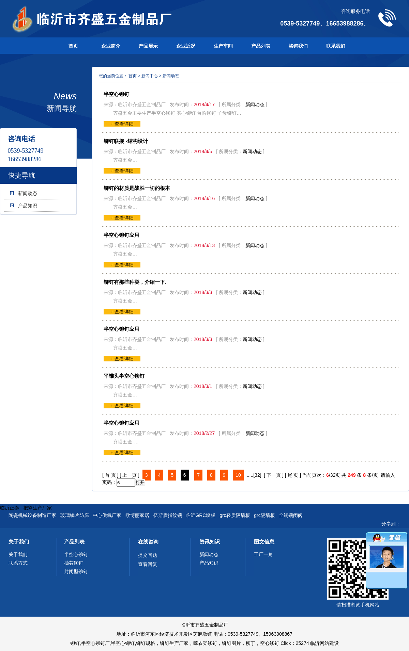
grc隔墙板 (264, 515)
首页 (73, 46)
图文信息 (264, 541)
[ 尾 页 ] (293, 475)
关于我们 (19, 541)
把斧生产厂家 (37, 507)
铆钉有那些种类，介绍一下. (135, 282)
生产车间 (223, 46)
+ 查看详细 (122, 124)
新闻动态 (27, 193)
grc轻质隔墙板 (234, 515)
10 (238, 475)
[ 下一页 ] (274, 475)
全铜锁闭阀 (291, 515)
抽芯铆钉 (73, 563)
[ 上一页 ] (129, 475)
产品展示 (148, 46)
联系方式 (18, 563)
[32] (257, 475)
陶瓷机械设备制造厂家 (32, 515)
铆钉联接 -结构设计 (126, 141)
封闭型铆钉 (76, 571)
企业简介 (110, 46)
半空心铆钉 (116, 94)
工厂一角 (263, 554)
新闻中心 (149, 76)
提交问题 (147, 555)
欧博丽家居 (137, 515)
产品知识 (27, 205)
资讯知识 (209, 541)
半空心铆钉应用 (121, 235)
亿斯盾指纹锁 (167, 515)
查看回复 (147, 564)
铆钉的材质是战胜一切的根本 (137, 188)
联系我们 (335, 46)
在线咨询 (148, 541)
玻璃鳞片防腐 (74, 515)
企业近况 (185, 46)
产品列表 (260, 46)
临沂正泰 (9, 507)
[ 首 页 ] (110, 475)
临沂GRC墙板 (200, 515)
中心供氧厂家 (107, 515)
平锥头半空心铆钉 (124, 376)
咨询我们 (298, 46)
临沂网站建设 (324, 643)
